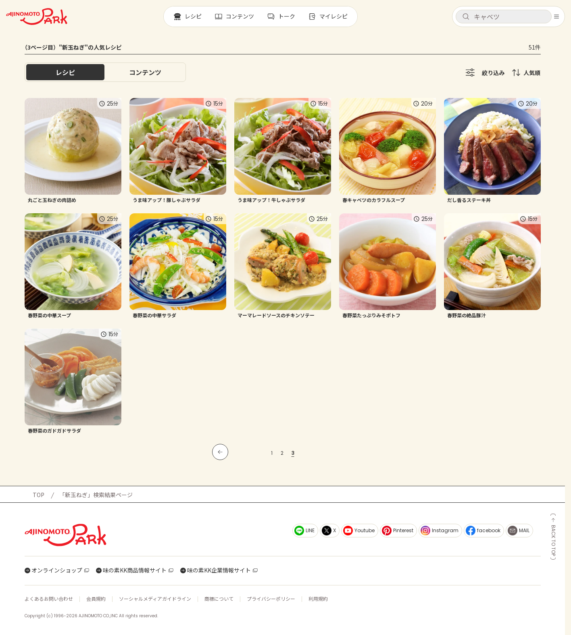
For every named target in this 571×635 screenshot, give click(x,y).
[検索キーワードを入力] (510, 16)
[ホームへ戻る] (36, 16)
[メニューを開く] (556, 16)
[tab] (145, 72)
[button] (504, 16)
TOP (38, 495)
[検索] (466, 17)
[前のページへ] (220, 452)
